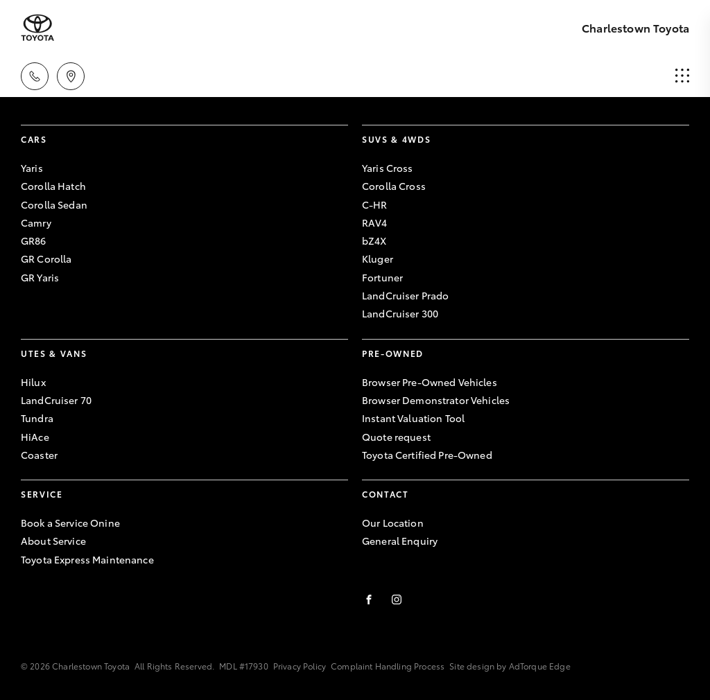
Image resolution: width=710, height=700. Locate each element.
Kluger (377, 258)
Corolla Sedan (54, 204)
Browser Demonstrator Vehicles (436, 400)
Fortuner (382, 277)
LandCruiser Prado (405, 295)
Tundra (37, 418)
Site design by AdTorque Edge (509, 666)
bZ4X (374, 240)
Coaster (39, 455)
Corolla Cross (394, 186)
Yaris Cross (387, 168)
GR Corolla (46, 258)
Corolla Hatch (53, 186)
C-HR (375, 204)
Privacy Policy (299, 666)
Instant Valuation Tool (413, 418)
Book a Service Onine (70, 523)
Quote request (396, 437)
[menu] (682, 76)
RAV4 (375, 222)
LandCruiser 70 (56, 400)
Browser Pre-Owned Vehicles (429, 382)
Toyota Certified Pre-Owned (427, 455)
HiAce (35, 437)
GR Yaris (40, 277)
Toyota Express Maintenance (87, 559)
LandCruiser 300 (400, 313)
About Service (53, 541)
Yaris (32, 168)
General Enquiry (400, 541)
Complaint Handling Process (387, 666)
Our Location (393, 523)
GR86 (33, 240)
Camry (36, 222)
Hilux (33, 382)
